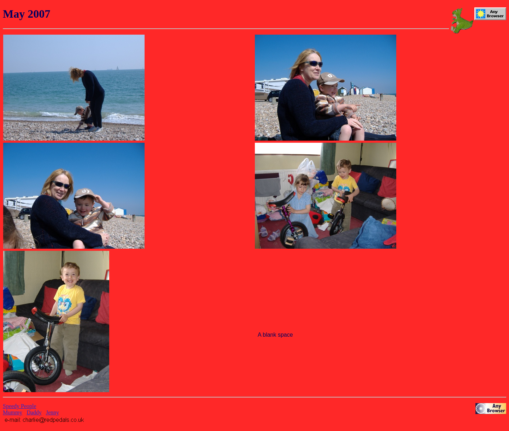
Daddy (34, 412)
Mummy (12, 412)
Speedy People (19, 406)
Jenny (52, 412)
